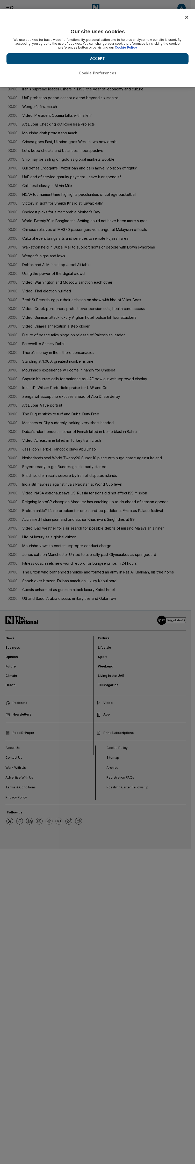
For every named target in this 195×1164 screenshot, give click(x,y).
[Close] (186, 17)
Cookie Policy (126, 47)
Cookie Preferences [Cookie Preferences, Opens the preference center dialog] (98, 73)
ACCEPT (97, 58)
